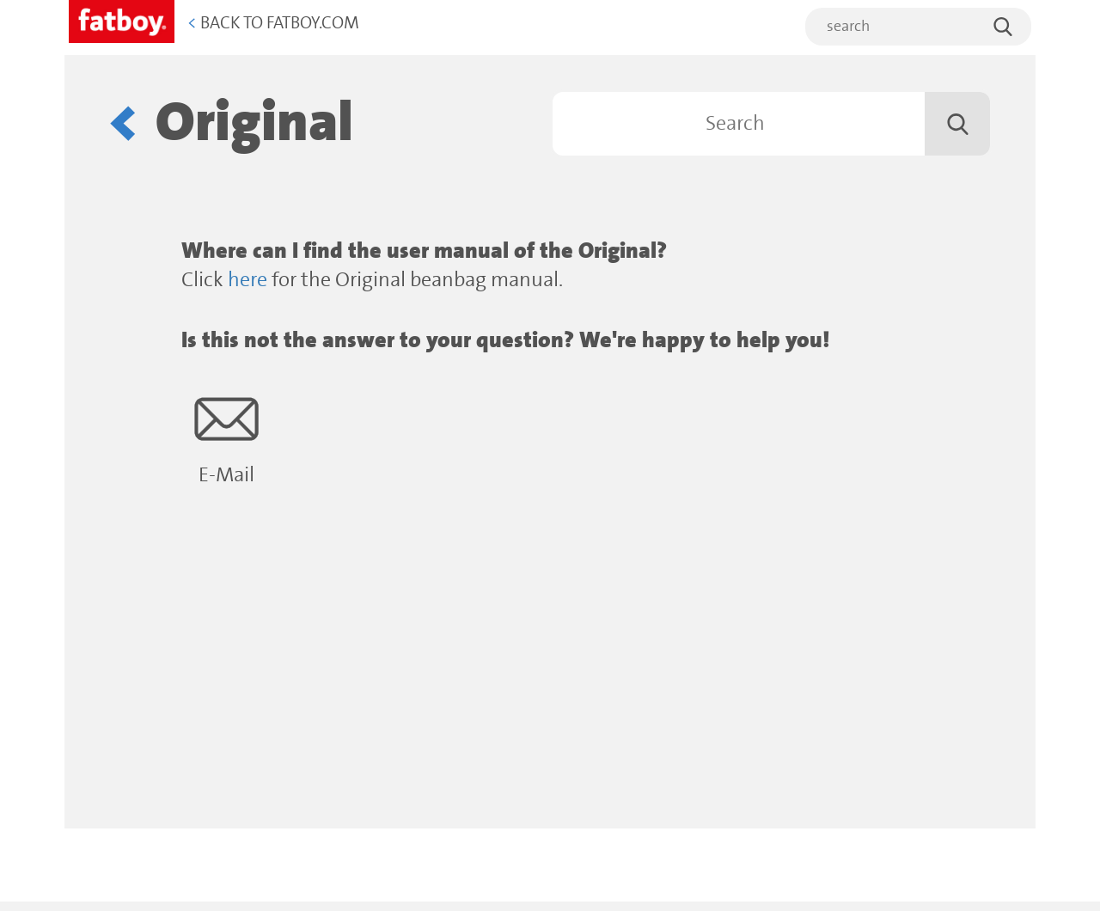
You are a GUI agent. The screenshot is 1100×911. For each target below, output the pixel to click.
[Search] (771, 123)
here (247, 280)
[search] (918, 27)
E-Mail (226, 437)
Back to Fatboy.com (273, 24)
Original (254, 123)
